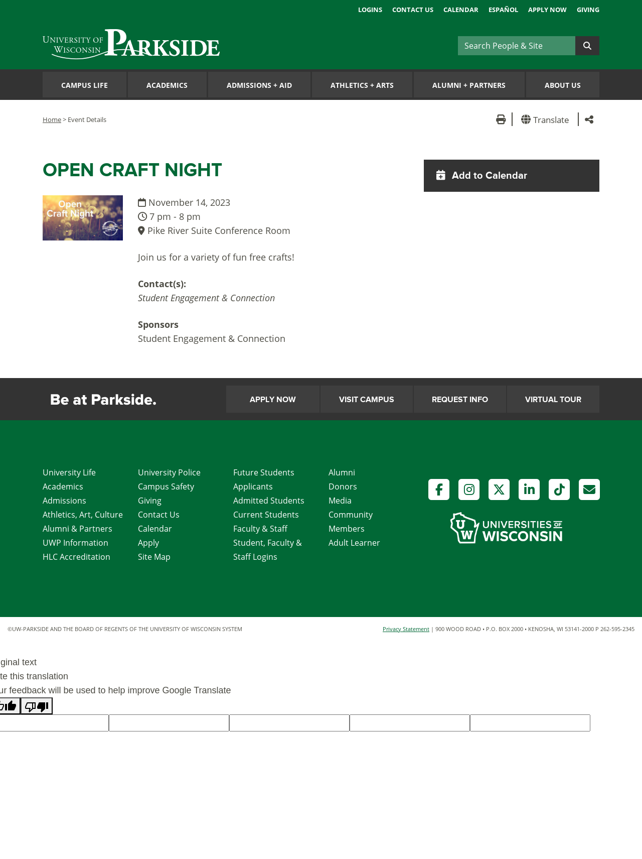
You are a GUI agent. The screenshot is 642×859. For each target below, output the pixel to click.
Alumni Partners (469, 85)
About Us (563, 85)
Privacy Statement (406, 629)
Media (340, 500)
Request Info (460, 400)
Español (503, 9)
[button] (547, 119)
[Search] (516, 45)
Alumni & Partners (77, 528)
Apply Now (547, 9)
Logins (370, 9)
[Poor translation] (37, 705)
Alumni (342, 472)
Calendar (460, 9)
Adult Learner (354, 542)
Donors (343, 486)
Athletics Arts (362, 85)
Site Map (154, 556)
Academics (167, 85)
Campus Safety (166, 486)
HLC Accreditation (76, 556)
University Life (69, 472)
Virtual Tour (553, 400)
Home (52, 119)
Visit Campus (366, 400)
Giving (588, 9)
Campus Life (84, 85)
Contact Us (412, 9)
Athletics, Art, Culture (83, 514)
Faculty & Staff (260, 528)
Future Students (263, 472)
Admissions (64, 500)
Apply (148, 542)
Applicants (253, 486)
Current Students (266, 514)
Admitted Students (268, 500)
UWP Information (75, 542)
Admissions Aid (259, 85)
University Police (169, 472)
